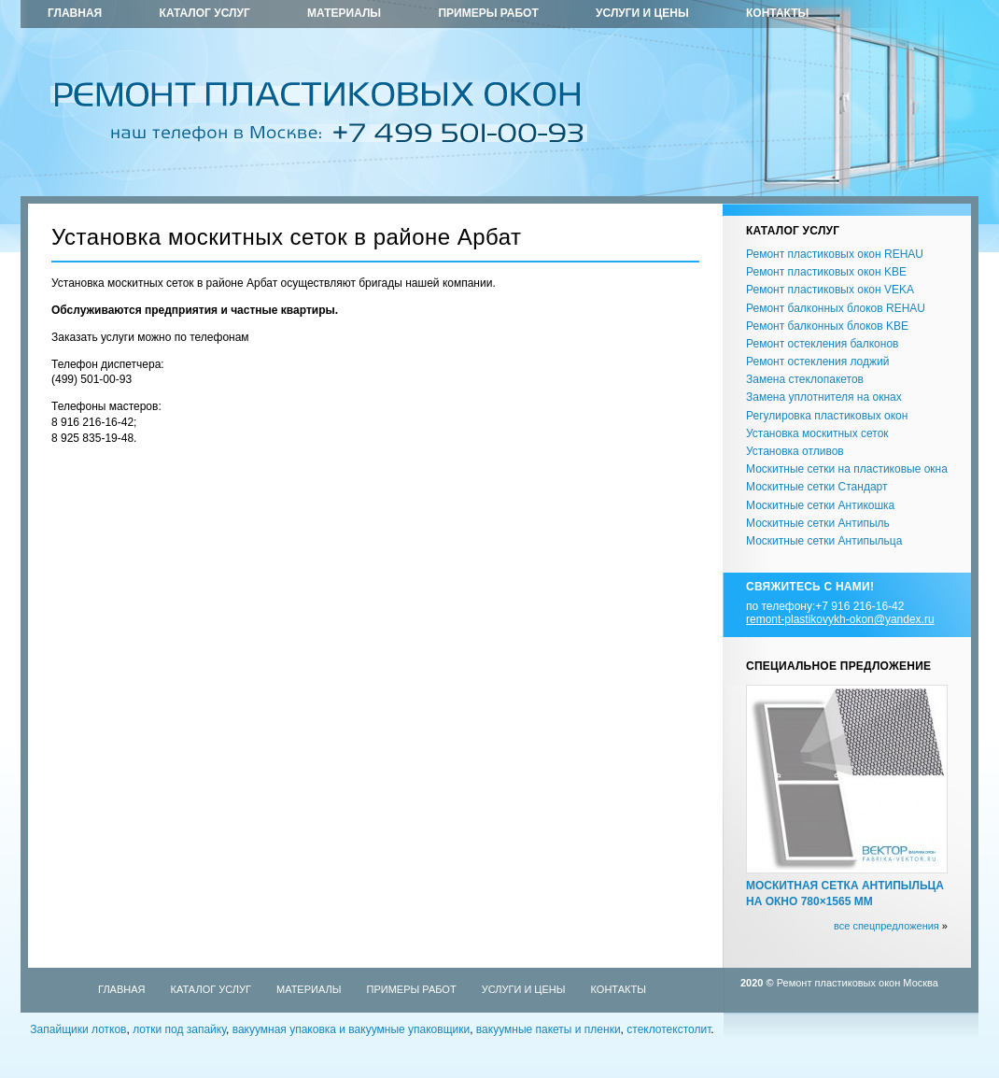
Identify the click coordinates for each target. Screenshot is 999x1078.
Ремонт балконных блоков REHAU (835, 308)
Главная (75, 13)
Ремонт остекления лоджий (817, 361)
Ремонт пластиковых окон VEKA (830, 289)
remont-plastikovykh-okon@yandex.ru (840, 619)
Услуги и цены (642, 13)
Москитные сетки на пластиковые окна (847, 468)
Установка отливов (795, 451)
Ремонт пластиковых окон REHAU (834, 254)
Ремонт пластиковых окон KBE (826, 271)
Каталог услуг (205, 13)
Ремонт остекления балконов (822, 343)
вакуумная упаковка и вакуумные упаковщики (351, 1029)
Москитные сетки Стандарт (816, 486)
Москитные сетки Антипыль (818, 523)
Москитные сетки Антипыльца (824, 540)
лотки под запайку (179, 1029)
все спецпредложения (886, 925)
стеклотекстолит (668, 1029)
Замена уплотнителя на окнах (824, 397)
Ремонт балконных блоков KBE (827, 326)
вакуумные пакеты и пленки (548, 1029)
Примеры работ (488, 13)
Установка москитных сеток (817, 433)
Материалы (344, 13)
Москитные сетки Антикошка (820, 505)
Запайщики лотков (78, 1029)
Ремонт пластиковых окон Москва (857, 982)
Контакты (777, 13)
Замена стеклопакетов (805, 379)
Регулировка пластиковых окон (827, 415)
